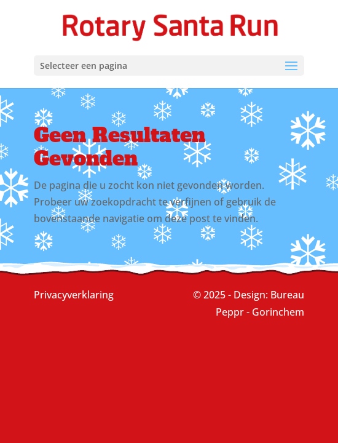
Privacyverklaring (74, 294)
